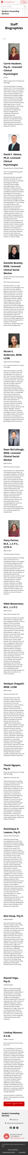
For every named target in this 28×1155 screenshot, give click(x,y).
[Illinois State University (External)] (7, 2)
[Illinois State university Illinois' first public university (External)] (14, 1136)
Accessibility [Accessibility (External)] (22, 1152)
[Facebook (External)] (10, 1128)
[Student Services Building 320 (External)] (14, 1123)
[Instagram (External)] (17, 1128)
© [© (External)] (2, 1144)
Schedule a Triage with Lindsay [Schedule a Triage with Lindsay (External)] (14, 1103)
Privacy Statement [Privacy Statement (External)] (13, 1149)
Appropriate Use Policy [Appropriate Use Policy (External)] (9, 1152)
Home (4, 38)
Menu (24, 2)
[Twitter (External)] (14, 1128)
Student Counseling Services (10, 12)
